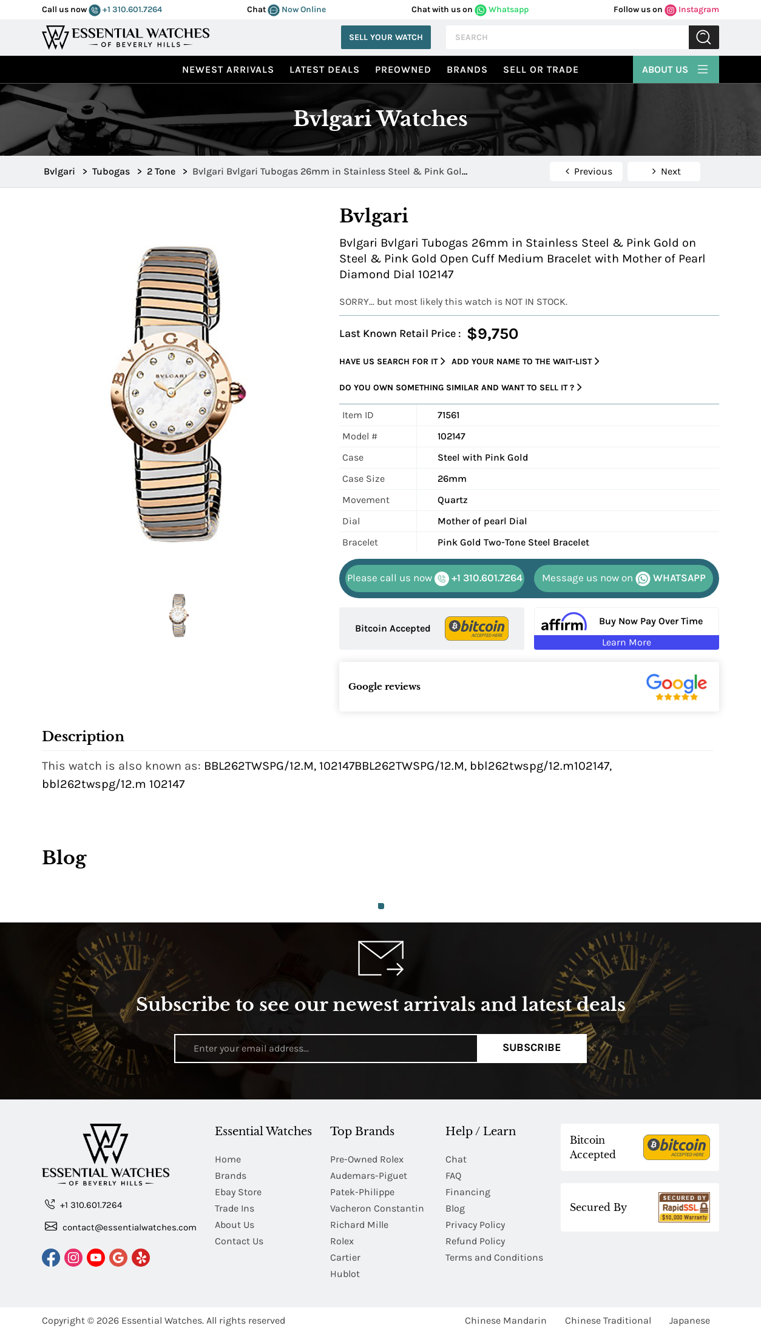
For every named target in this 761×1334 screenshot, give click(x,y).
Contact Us (239, 1241)
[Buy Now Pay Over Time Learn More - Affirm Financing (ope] (626, 628)
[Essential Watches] (125, 36)
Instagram (692, 9)
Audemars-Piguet (368, 1175)
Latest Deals (324, 69)
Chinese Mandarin (506, 1320)
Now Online (297, 9)
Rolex (342, 1241)
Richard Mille (359, 1224)
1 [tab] (381, 906)
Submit (704, 37)
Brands (467, 69)
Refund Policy (475, 1241)
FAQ (453, 1175)
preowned (403, 69)
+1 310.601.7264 (125, 9)
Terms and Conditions (494, 1257)
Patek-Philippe (362, 1192)
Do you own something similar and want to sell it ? (460, 388)
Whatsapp (502, 9)
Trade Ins (234, 1208)
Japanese (689, 1320)
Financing (467, 1192)
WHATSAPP (624, 579)
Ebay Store (238, 1192)
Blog (455, 1208)
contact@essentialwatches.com (121, 1226)
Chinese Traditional (608, 1320)
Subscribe (531, 1048)
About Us (676, 67)
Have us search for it (392, 362)
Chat (456, 1159)
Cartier (345, 1257)
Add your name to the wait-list (526, 362)
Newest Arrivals (228, 69)
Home (228, 1159)
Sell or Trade (541, 69)
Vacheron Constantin (377, 1208)
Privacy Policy (475, 1224)
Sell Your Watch (386, 37)
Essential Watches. (162, 1320)
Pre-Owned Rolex (367, 1159)
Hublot (345, 1273)
